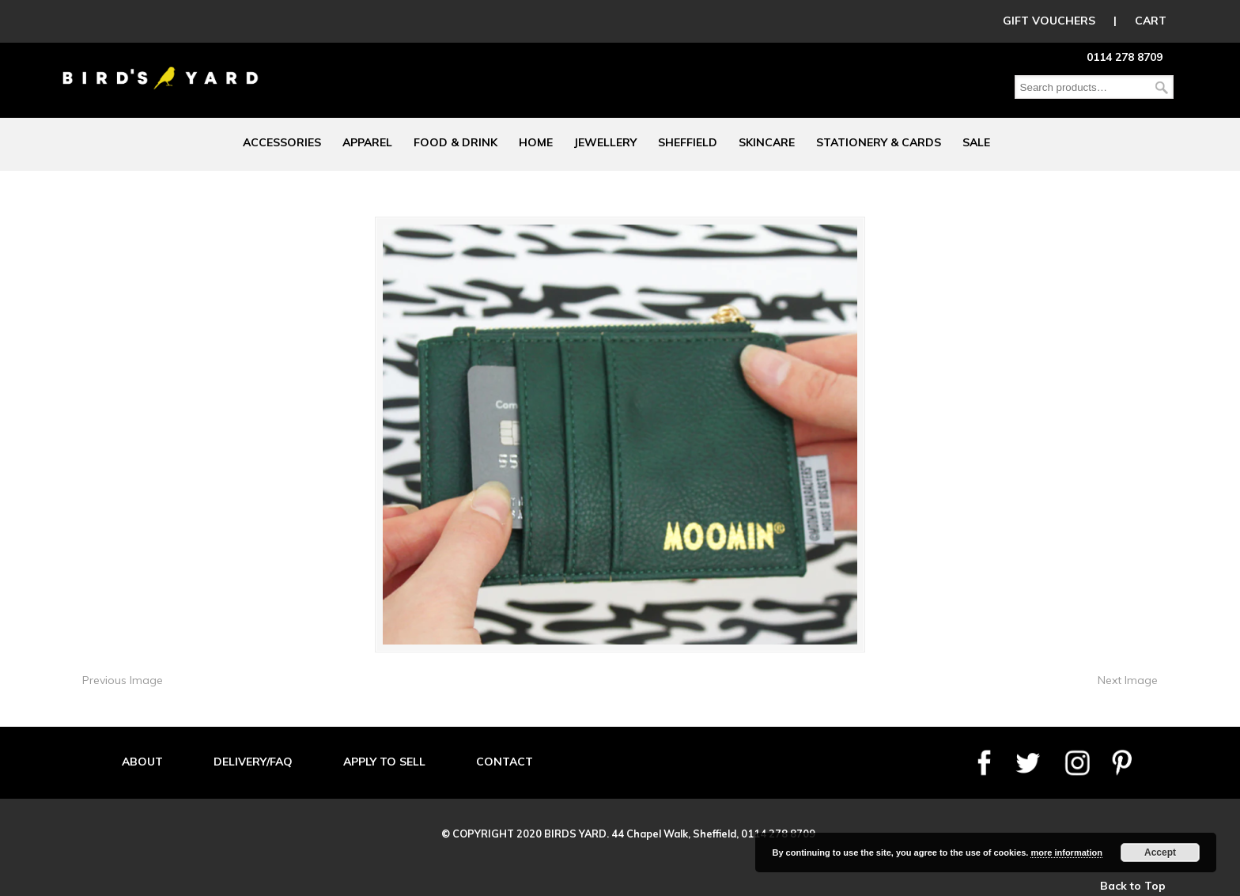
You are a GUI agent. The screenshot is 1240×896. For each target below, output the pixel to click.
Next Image (1128, 680)
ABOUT (142, 761)
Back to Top (1133, 886)
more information (1066, 852)
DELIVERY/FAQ (253, 761)
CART (1150, 20)
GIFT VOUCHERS (1049, 20)
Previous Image (122, 680)
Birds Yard (160, 66)
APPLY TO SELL (384, 761)
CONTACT (504, 761)
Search (1162, 87)
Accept (1160, 852)
